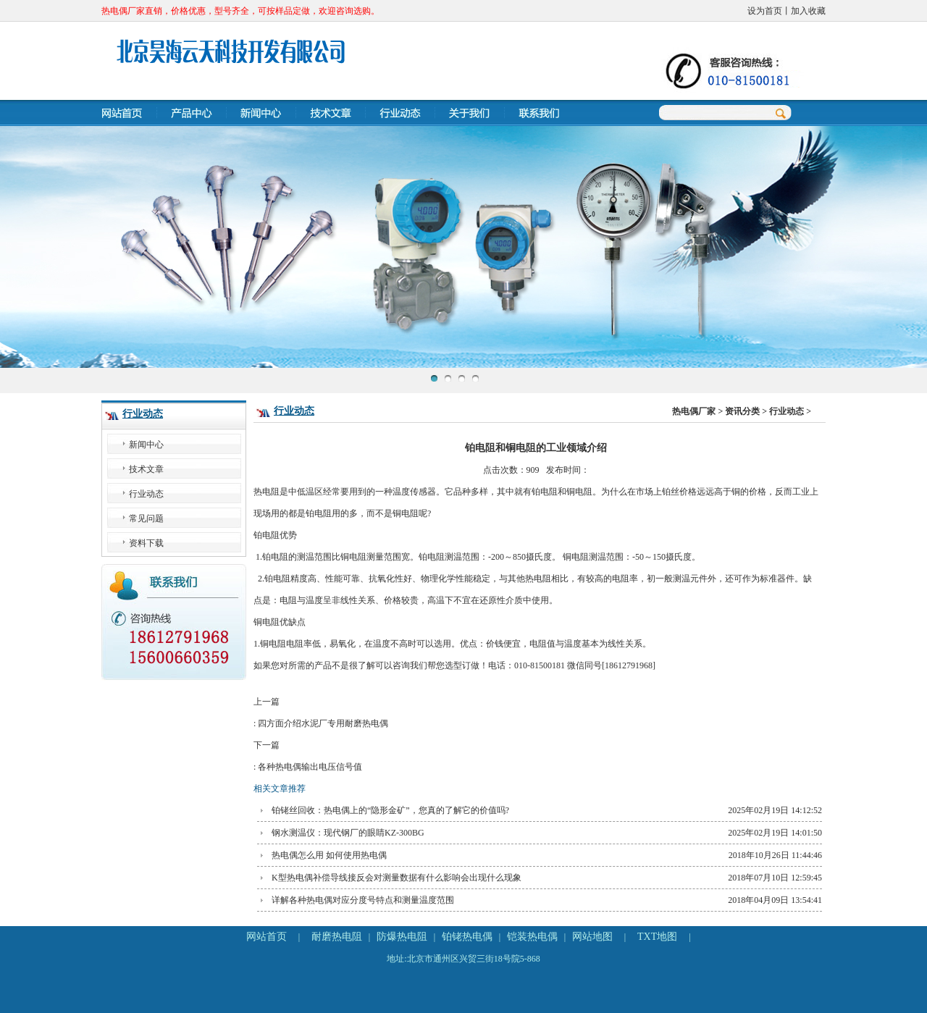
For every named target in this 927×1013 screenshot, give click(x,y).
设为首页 (764, 11)
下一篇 (535, 759)
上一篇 (535, 715)
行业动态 (142, 413)
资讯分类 (742, 411)
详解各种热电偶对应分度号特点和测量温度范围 (363, 900)
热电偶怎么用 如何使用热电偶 (329, 855)
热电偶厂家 (694, 411)
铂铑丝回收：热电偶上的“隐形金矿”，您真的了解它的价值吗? (390, 810)
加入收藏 (808, 11)
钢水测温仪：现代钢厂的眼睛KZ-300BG (348, 833)
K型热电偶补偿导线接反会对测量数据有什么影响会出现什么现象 (396, 878)
